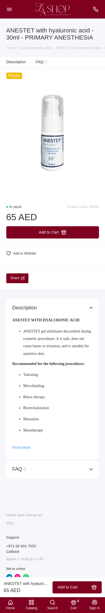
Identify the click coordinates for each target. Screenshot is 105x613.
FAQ (41, 62)
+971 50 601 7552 (21, 546)
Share (17, 278)
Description (16, 62)
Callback (12, 552)
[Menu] (9, 9)
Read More (21, 447)
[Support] (96, 9)
